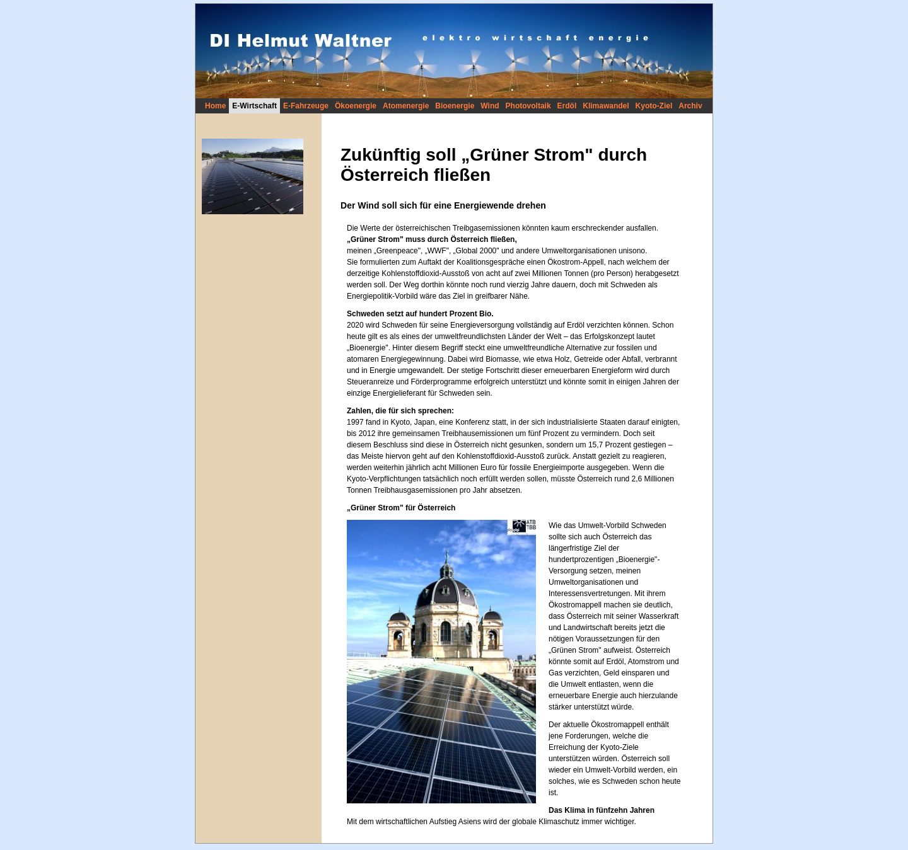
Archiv (690, 105)
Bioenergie (454, 105)
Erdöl (567, 105)
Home (215, 105)
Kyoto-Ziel (654, 105)
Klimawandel (606, 105)
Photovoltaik (528, 105)
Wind (489, 105)
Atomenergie (406, 105)
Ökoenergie (355, 105)
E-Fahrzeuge (306, 105)
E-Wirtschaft (254, 105)
